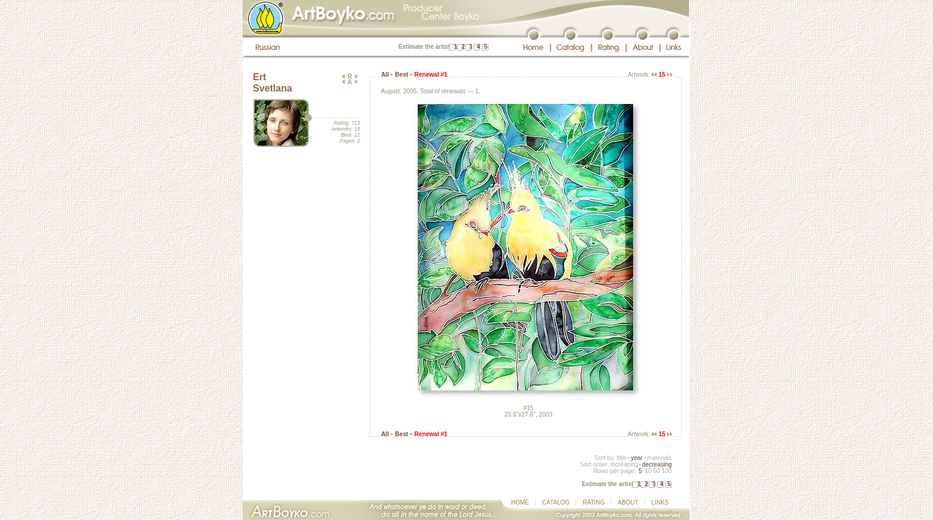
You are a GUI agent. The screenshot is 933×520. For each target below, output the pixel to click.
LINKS (660, 502)
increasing (624, 464)
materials (659, 458)
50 (656, 471)
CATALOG (555, 502)
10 (647, 471)
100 (667, 471)
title (622, 458)
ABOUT (628, 502)
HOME (520, 502)
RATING (594, 502)
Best (401, 74)
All (385, 74)
